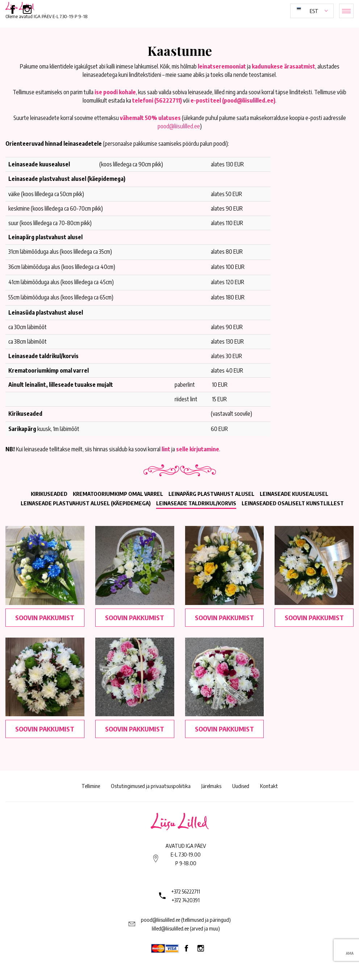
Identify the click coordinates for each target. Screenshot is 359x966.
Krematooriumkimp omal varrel (118, 493)
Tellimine (91, 786)
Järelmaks (211, 786)
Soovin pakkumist (44, 617)
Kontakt (269, 786)
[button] (312, 11)
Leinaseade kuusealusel (294, 493)
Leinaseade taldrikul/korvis (196, 503)
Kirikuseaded (49, 493)
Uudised (240, 786)
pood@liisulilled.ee (179, 126)
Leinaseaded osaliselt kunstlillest (293, 503)
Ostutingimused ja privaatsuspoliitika (151, 786)
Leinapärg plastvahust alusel (211, 493)
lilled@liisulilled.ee (170, 928)
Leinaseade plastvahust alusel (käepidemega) (86, 503)
